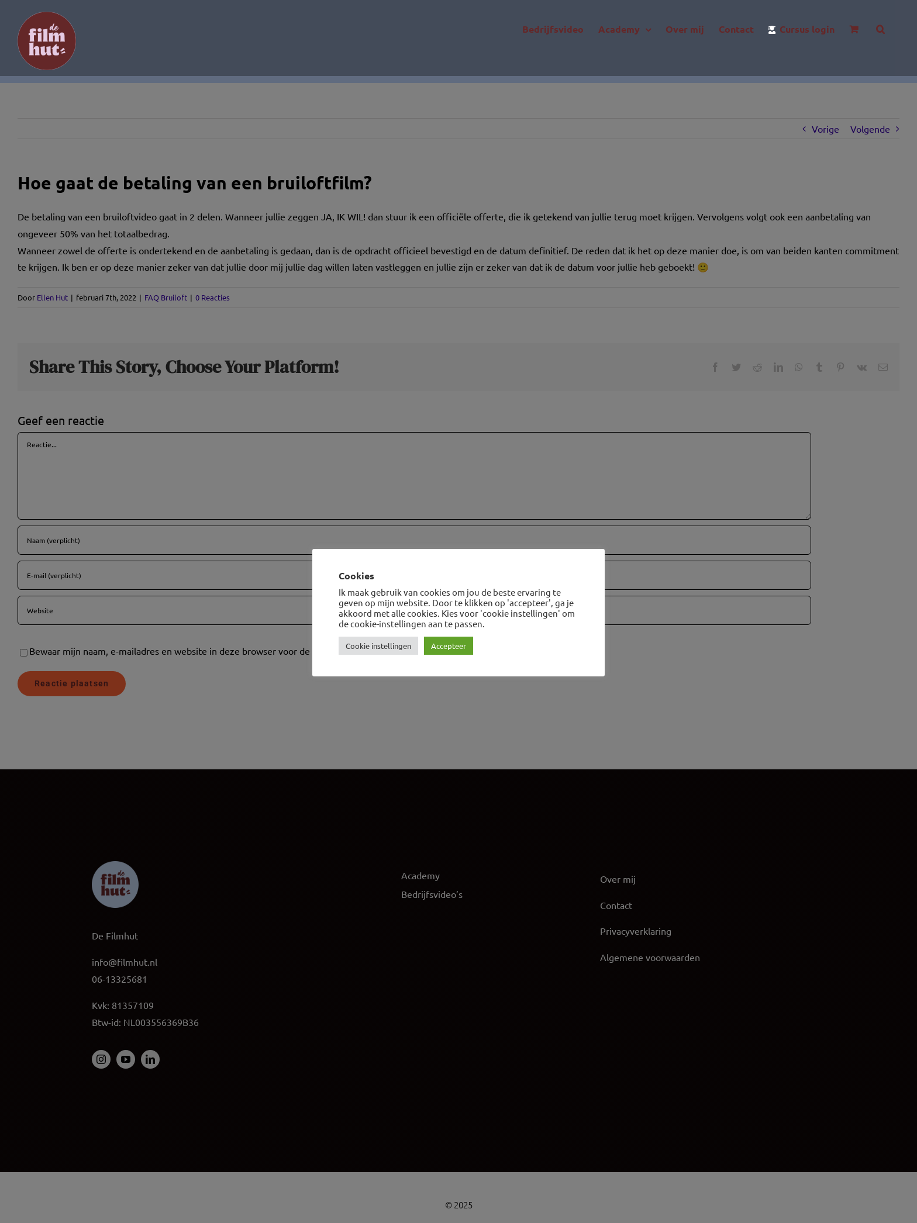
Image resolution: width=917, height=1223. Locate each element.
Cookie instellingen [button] (378, 646)
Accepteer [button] (448, 646)
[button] (880, 29)
